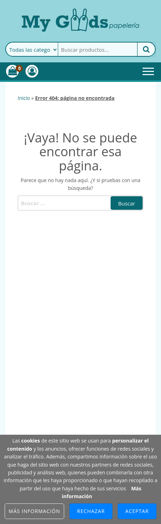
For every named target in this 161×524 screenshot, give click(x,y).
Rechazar (91, 511)
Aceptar (137, 511)
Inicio (24, 98)
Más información (34, 511)
